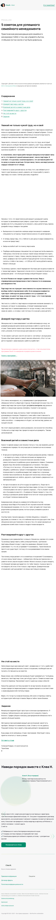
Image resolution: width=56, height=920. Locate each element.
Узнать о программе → (9, 356)
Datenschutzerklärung (7, 898)
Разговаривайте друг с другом (15, 110)
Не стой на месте (9, 113)
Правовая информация (9, 876)
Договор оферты (7, 880)
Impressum (4, 902)
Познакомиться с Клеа (14, 845)
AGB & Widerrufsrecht (7, 905)
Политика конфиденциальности (12, 884)
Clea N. (10, 5)
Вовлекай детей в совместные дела (16, 107)
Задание (6, 116)
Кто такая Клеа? (49, 5)
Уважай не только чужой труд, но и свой (18, 101)
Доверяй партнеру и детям (13, 104)
